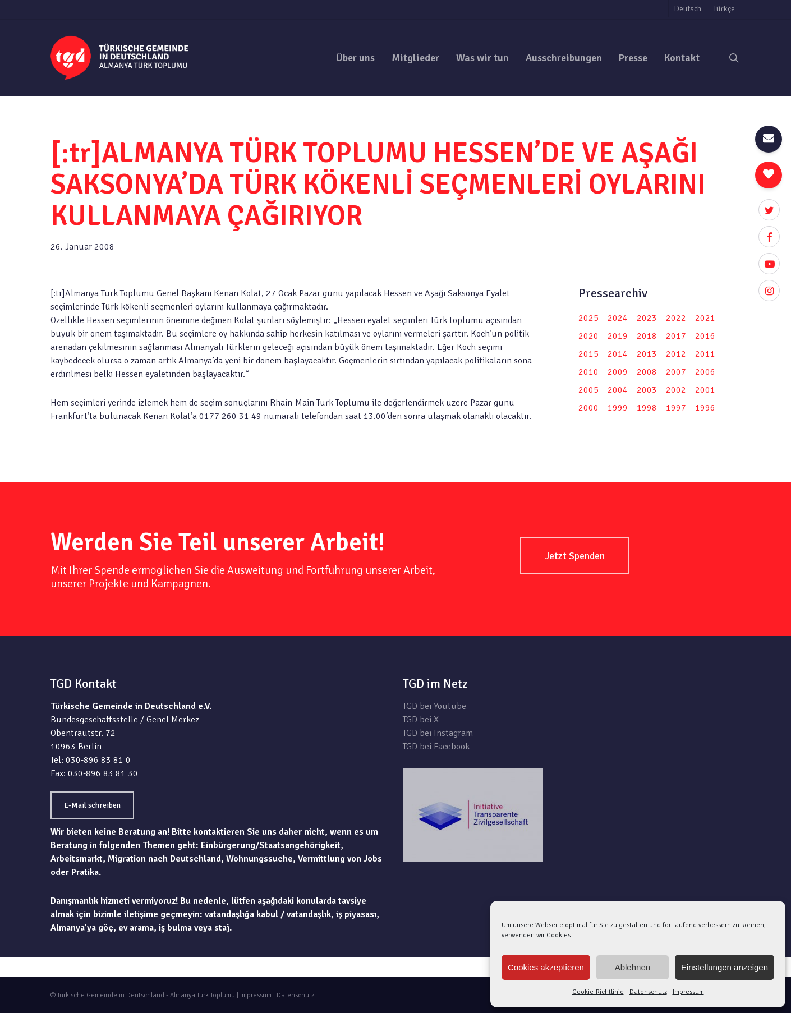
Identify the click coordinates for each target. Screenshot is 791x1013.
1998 (647, 407)
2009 (618, 371)
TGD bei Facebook (436, 746)
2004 (618, 389)
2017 (676, 336)
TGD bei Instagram (438, 733)
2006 (705, 371)
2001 (705, 389)
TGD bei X (421, 719)
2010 (588, 371)
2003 (647, 389)
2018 (647, 336)
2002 (676, 389)
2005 (588, 389)
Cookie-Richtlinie (598, 992)
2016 (705, 336)
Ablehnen (632, 967)
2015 (588, 354)
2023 (647, 318)
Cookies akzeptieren (546, 967)
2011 (705, 354)
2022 (676, 318)
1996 (705, 407)
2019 (618, 336)
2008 (647, 371)
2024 (618, 318)
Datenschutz (648, 992)
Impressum (688, 992)
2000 (588, 407)
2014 (618, 354)
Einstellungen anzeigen (724, 967)
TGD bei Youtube (434, 706)
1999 (618, 407)
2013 (647, 354)
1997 (676, 407)
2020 (588, 336)
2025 (588, 318)
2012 (676, 354)
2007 (676, 371)
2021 (705, 318)
